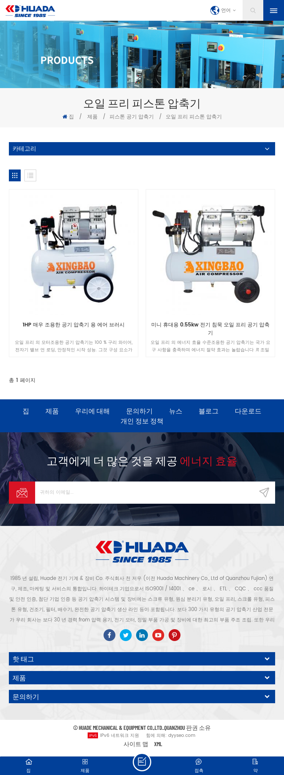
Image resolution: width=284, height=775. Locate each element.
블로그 (209, 411)
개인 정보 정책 (142, 421)
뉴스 (175, 411)
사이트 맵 (136, 743)
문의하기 (139, 411)
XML (158, 743)
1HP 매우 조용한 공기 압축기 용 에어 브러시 (74, 325)
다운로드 (248, 411)
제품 (92, 117)
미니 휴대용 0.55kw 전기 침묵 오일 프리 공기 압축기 (210, 329)
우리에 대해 (92, 411)
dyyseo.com (181, 735)
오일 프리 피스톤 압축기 (194, 117)
